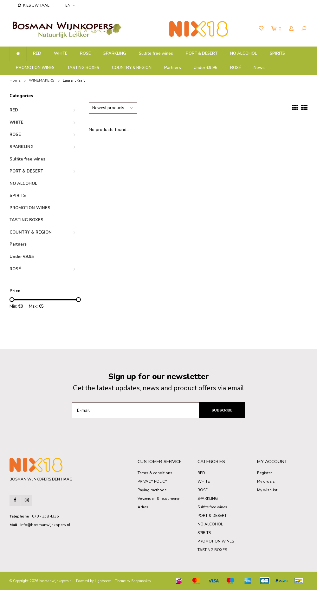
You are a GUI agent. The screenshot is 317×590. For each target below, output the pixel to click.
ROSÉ (85, 53)
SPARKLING (114, 53)
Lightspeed (103, 581)
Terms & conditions (155, 472)
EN (69, 5)
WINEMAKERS (41, 80)
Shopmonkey (141, 581)
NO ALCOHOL (243, 53)
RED (37, 53)
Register (264, 472)
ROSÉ (235, 68)
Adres (143, 507)
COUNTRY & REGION (132, 68)
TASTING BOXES (83, 68)
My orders (266, 481)
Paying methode (152, 490)
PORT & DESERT (201, 53)
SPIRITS (277, 53)
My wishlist (267, 490)
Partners (172, 68)
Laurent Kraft (74, 80)
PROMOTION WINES (35, 68)
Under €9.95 (205, 68)
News (259, 68)
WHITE (60, 53)
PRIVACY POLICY (152, 481)
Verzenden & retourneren (159, 498)
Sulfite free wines (156, 53)
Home (15, 80)
